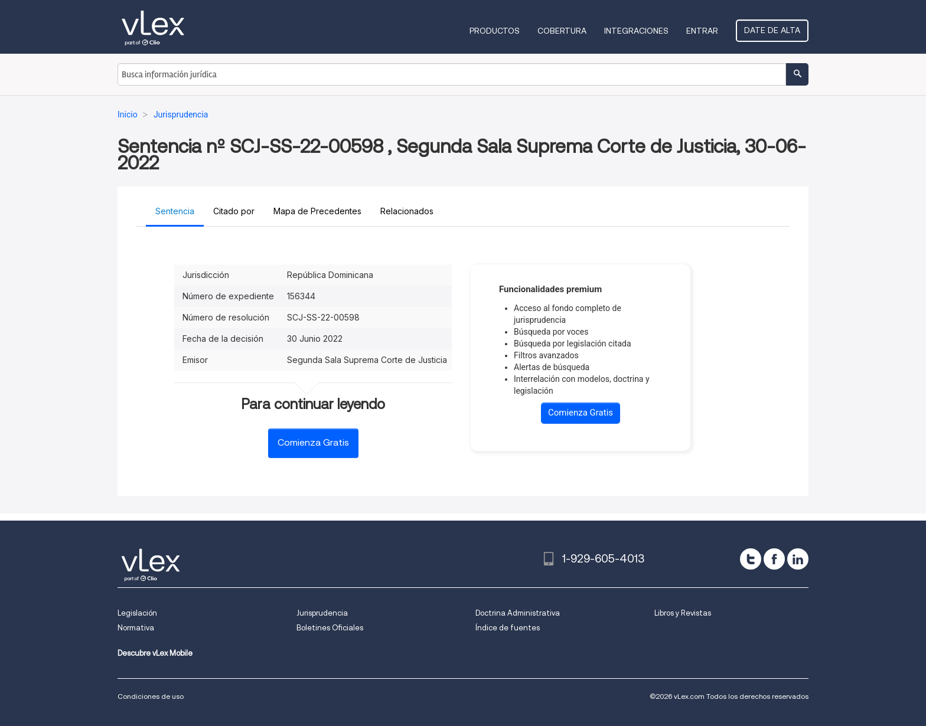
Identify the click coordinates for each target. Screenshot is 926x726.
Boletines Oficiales (329, 627)
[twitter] (750, 559)
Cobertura (561, 30)
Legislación (137, 613)
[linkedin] (797, 559)
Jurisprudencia (322, 613)
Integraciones (636, 30)
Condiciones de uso (151, 696)
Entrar (702, 30)
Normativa (136, 627)
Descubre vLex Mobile (155, 653)
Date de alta (772, 30)
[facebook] (774, 559)
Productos (494, 30)
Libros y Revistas (682, 613)
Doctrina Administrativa (517, 613)
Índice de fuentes (507, 627)
